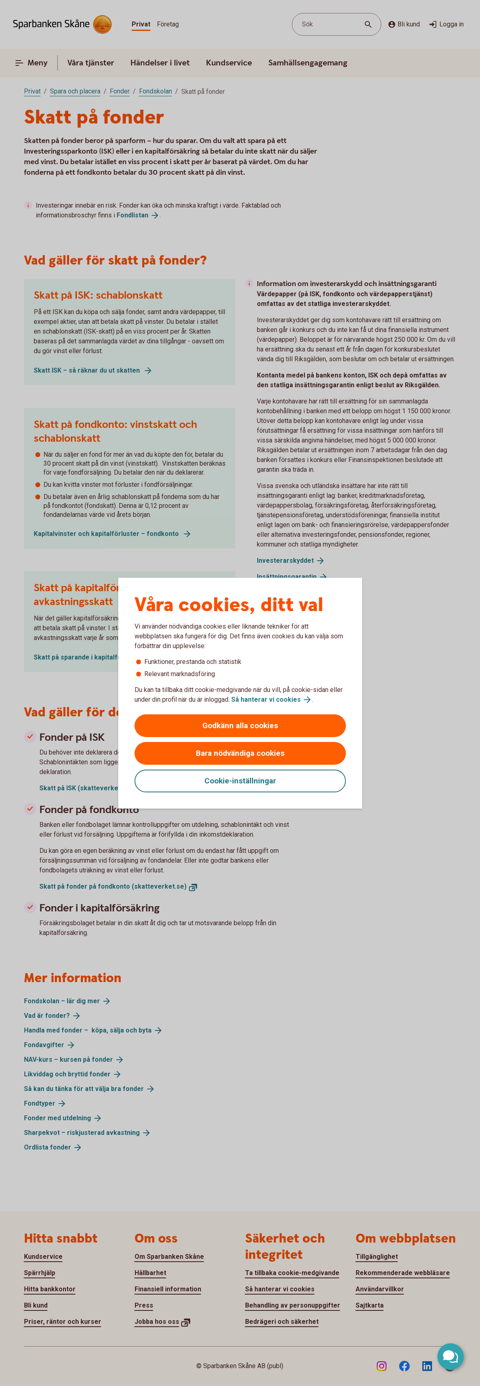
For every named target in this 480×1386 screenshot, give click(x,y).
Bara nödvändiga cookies (240, 753)
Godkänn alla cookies (240, 725)
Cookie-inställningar (240, 780)
